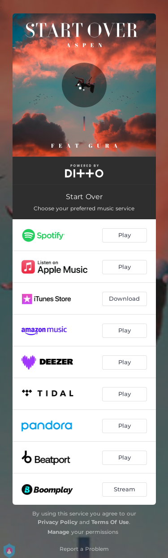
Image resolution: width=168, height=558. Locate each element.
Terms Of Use (110, 522)
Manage (58, 531)
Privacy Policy (58, 522)
